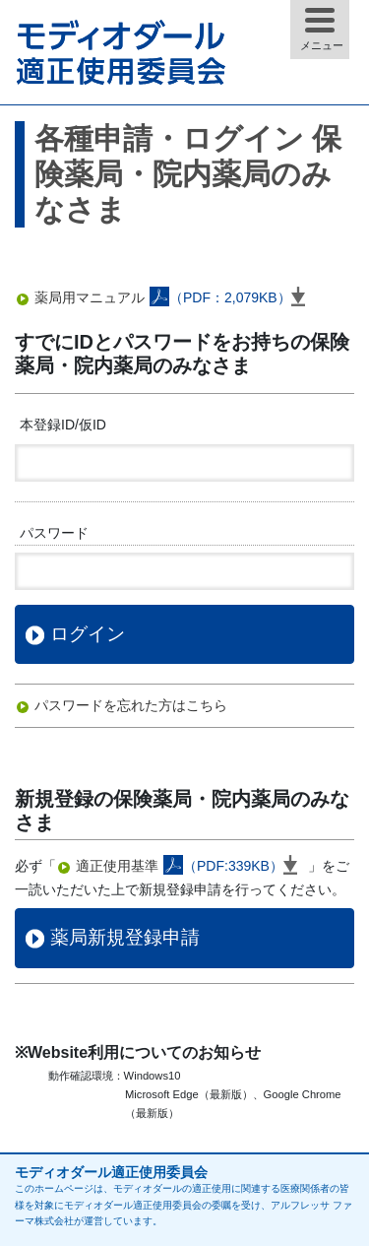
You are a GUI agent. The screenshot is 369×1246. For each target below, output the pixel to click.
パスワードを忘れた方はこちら (130, 705)
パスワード (54, 533)
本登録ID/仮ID (63, 424)
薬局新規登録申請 (125, 937)
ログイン (87, 633)
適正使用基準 (192, 866)
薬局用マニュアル (175, 297)
